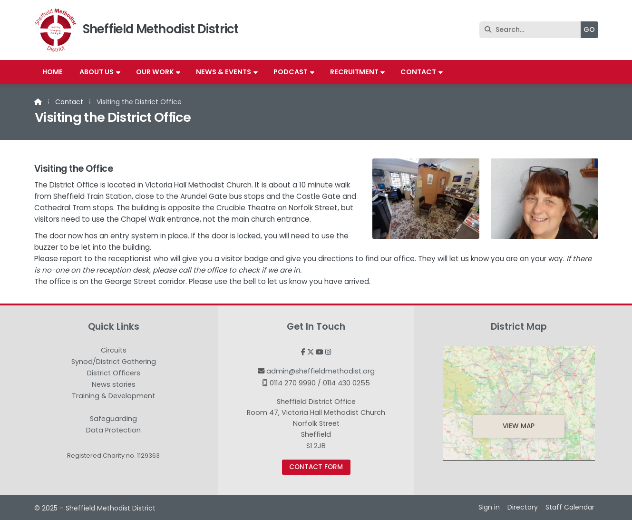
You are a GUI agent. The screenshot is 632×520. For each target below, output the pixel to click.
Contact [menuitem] (418, 72)
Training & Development (113, 396)
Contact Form (316, 466)
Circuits (113, 350)
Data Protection (113, 430)
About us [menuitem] (96, 72)
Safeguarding (113, 419)
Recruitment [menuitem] (354, 72)
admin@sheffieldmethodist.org (320, 371)
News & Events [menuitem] (223, 72)
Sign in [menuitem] (489, 507)
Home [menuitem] (52, 72)
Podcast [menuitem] (290, 72)
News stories (114, 385)
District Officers (113, 373)
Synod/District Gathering (113, 362)
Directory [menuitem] (522, 507)
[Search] (532, 29)
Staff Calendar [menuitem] (569, 507)
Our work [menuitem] (155, 72)
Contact (69, 102)
